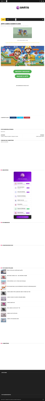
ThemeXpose (7, 399)
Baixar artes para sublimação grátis (15, 270)
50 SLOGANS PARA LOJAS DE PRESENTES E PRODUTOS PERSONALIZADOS (21, 286)
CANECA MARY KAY (11, 302)
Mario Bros (26, 25)
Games (21, 25)
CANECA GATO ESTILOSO (12, 313)
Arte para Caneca (16, 25)
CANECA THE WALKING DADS (13, 318)
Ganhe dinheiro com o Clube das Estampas (16, 281)
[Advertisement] (22, 13)
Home (3, 19)
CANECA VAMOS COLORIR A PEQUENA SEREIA (16, 297)
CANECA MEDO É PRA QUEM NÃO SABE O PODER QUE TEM (18, 291)
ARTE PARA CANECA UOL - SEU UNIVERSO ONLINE (17, 275)
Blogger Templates (17, 399)
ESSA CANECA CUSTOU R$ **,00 (13, 308)
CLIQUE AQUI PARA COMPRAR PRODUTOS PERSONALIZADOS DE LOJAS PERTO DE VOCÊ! (22, 42)
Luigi (23, 25)
